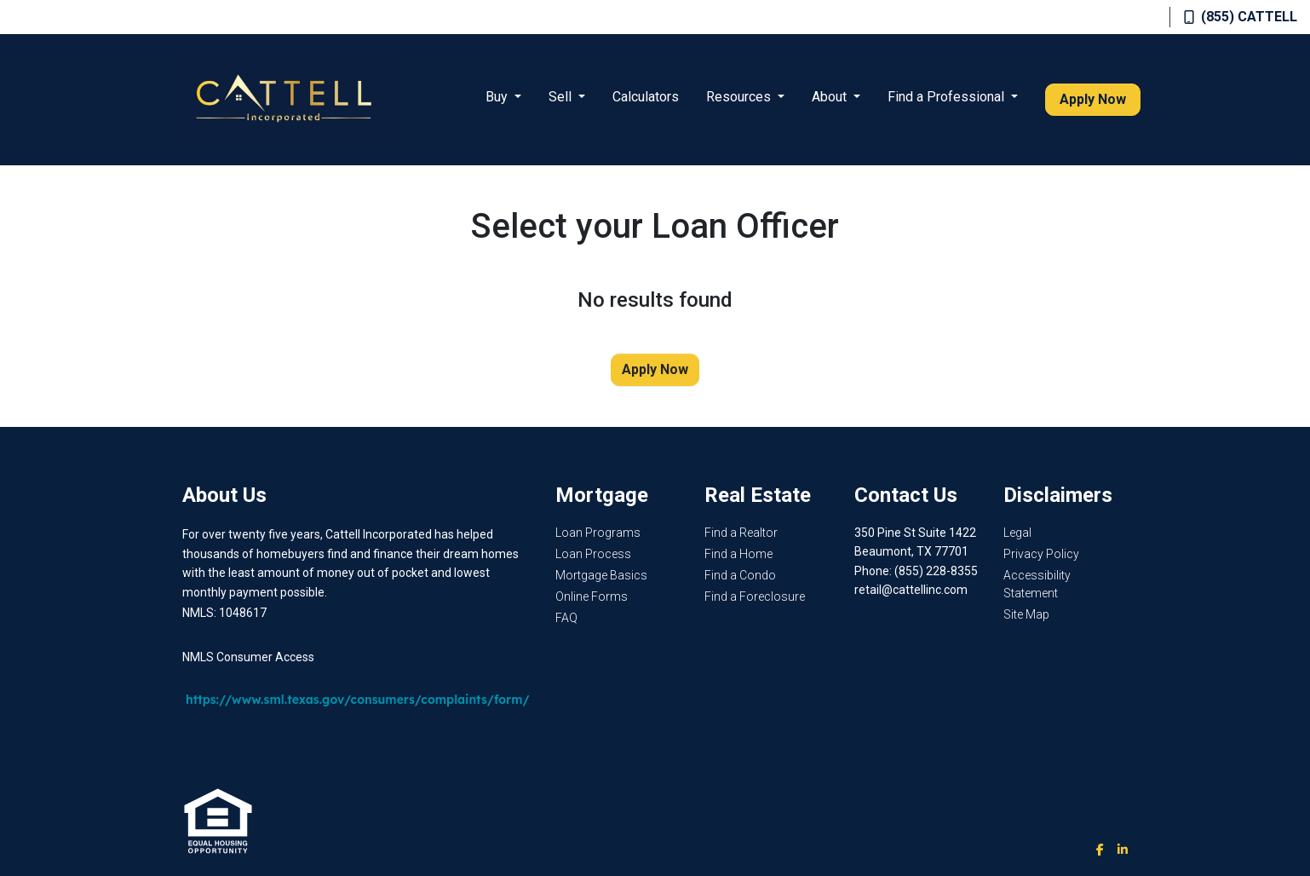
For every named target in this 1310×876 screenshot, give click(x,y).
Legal (1017, 532)
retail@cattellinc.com (911, 589)
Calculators (645, 97)
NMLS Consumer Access (248, 657)
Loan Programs (598, 532)
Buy (498, 97)
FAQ (566, 618)
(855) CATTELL (1240, 17)
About (831, 97)
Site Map (1026, 614)
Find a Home (738, 554)
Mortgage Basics (601, 575)
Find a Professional (948, 97)
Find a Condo (740, 575)
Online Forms (591, 596)
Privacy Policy (1041, 554)
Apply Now (1093, 99)
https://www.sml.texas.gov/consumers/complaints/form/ (358, 699)
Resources (740, 97)
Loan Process (593, 554)
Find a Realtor (741, 532)
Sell (562, 97)
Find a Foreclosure (754, 596)
